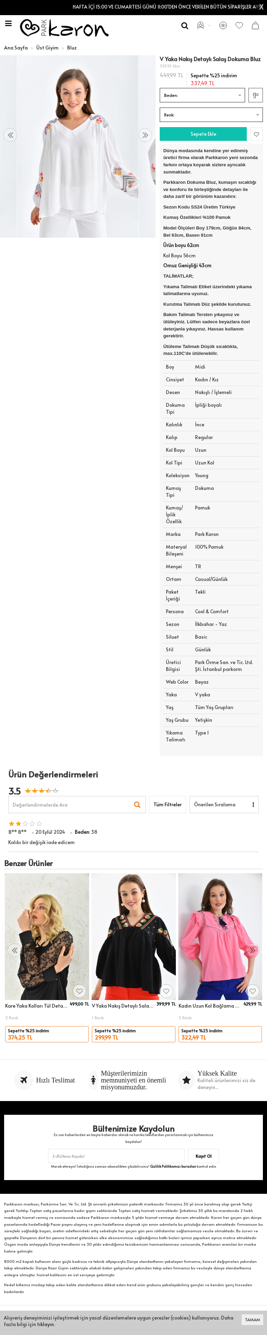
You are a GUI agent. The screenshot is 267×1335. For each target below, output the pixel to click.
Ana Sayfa (16, 47)
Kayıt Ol (203, 1156)
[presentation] (10, 135)
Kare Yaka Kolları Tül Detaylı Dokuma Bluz (36, 1005)
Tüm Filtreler (168, 804)
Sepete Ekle (203, 134)
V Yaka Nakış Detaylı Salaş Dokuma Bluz (123, 1005)
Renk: (169, 114)
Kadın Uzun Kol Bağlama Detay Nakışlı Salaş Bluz (210, 1005)
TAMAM (252, 1319)
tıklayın (45, 1324)
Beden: (171, 95)
